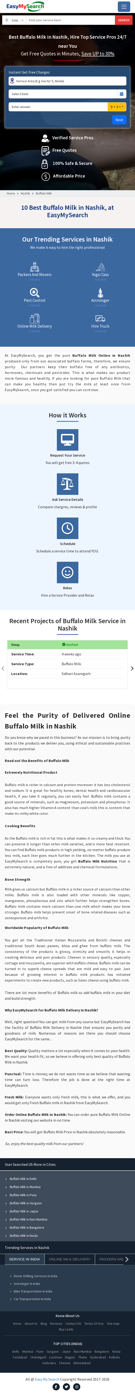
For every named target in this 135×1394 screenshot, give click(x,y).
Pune (39, 1351)
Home (11, 193)
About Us (31, 1323)
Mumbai (27, 1351)
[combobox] (14, 20)
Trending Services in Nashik (27, 1247)
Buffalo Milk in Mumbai (23, 1187)
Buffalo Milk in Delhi (21, 1179)
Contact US (73, 1323)
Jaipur (66, 1351)
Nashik (25, 193)
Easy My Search (47, 1379)
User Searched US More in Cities (30, 1164)
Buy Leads (66, 1329)
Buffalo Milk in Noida (21, 1235)
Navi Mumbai (83, 1351)
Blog (44, 1323)
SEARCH (124, 20)
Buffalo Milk (44, 193)
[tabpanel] (67, 1199)
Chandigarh (38, 1357)
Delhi (15, 1351)
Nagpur (70, 1357)
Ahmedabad (82, 1363)
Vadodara (49, 1363)
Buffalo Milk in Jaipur (21, 1211)
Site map (113, 1323)
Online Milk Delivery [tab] (69, 1259)
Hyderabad (98, 1357)
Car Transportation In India (30, 1299)
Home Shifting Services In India (33, 1276)
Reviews (56, 1323)
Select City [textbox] (19, 20)
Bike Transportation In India (31, 1291)
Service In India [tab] (24, 1259)
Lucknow (55, 1357)
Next (119, 119)
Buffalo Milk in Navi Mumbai (26, 1219)
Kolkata (114, 1357)
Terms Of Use (94, 1323)
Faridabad (20, 1357)
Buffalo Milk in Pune (21, 1195)
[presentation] (2, 668)
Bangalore (102, 1351)
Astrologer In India (25, 1283)
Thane (82, 1357)
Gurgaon (53, 1351)
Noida (116, 1351)
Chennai (64, 1363)
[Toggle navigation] (124, 6)
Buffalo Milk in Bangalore (24, 1227)
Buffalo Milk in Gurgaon (23, 1203)
